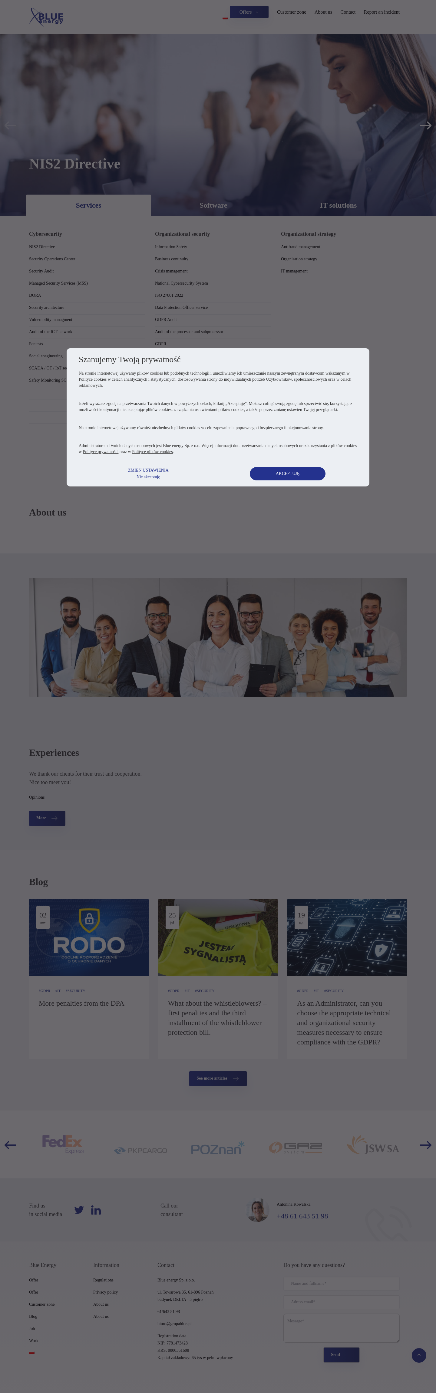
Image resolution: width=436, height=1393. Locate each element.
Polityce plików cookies (152, 451)
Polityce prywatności (101, 451)
